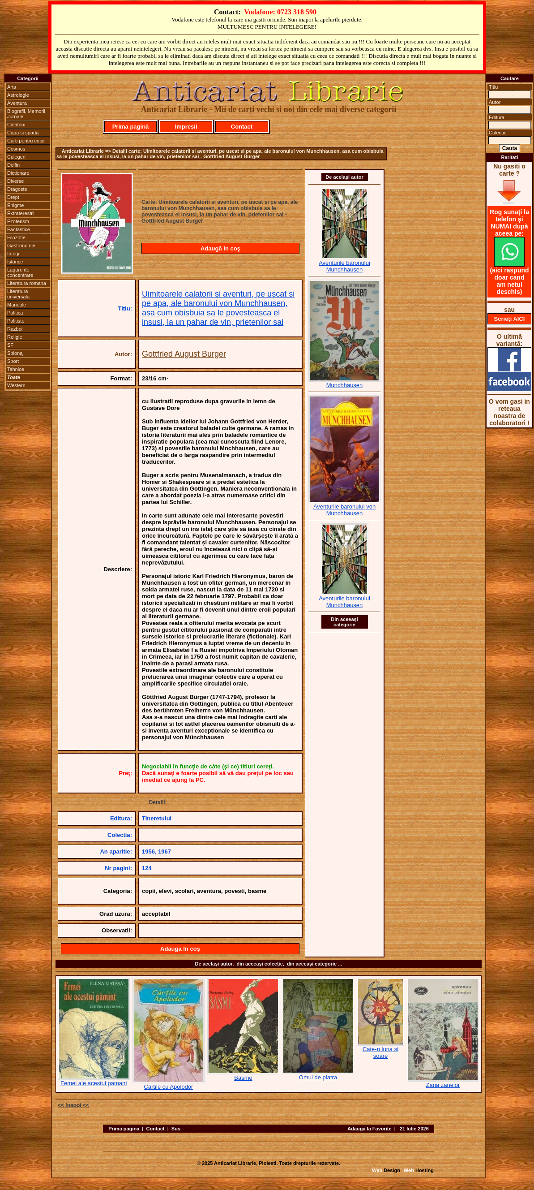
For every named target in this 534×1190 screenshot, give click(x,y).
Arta (11, 87)
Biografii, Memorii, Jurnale (27, 113)
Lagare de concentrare (20, 272)
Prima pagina (123, 1128)
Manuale (16, 304)
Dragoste (17, 189)
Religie (14, 337)
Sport (13, 361)
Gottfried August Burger (184, 353)
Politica (15, 312)
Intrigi (13, 253)
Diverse (15, 181)
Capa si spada (22, 132)
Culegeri (16, 157)
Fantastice (18, 229)
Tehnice (15, 369)
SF (10, 345)
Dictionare (18, 173)
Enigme (15, 205)
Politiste (16, 320)
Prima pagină (130, 126)
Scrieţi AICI (509, 318)
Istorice (15, 261)
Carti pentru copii (25, 140)
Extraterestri (20, 213)
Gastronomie (21, 245)
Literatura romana (26, 283)
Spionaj (15, 353)
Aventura (17, 103)
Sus (175, 1128)
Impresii (186, 126)
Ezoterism (18, 221)
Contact (241, 126)
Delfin (13, 165)
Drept (13, 197)
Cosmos (16, 148)
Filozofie (16, 237)
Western (16, 385)
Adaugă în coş (220, 248)
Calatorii (16, 124)
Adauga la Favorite (369, 1128)
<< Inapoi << (73, 1105)
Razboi (14, 329)
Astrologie (18, 95)
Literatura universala (18, 294)
